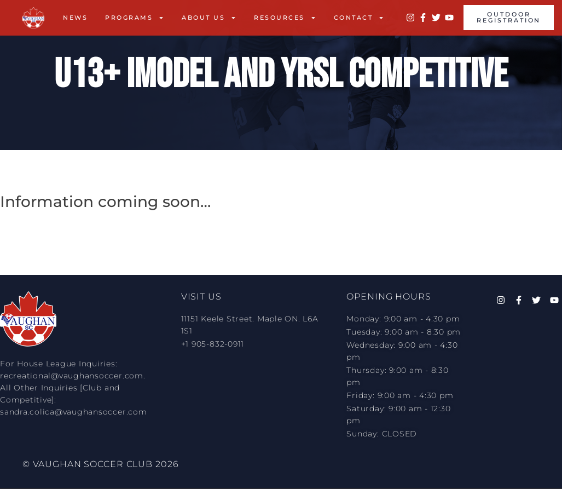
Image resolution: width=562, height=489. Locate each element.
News (75, 17)
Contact (359, 17)
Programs (134, 17)
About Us (209, 17)
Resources (285, 17)
